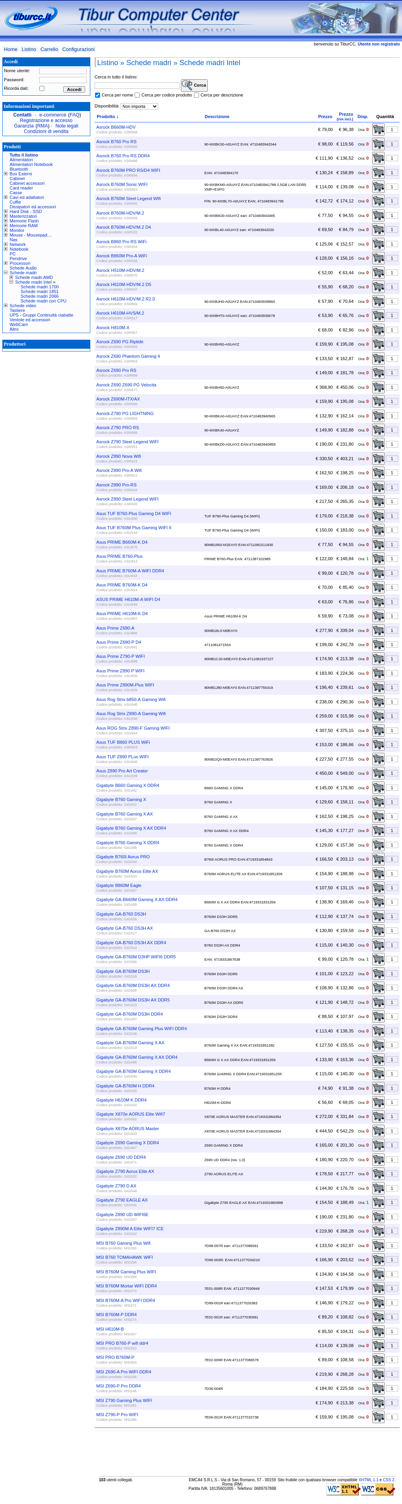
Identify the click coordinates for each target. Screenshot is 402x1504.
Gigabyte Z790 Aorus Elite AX (125, 1171)
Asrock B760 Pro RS (116, 141)
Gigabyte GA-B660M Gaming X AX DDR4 (136, 899)
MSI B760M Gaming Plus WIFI (126, 1271)
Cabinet (17, 178)
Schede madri (23, 272)
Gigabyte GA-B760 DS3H (121, 914)
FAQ (75, 115)
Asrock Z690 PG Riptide (119, 341)
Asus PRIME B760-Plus (119, 556)
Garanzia (24, 126)
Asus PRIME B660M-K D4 (122, 542)
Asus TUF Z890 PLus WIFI (122, 756)
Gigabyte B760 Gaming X (121, 799)
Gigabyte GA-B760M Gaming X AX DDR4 (136, 1057)
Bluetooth (19, 169)
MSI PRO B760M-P (115, 1357)
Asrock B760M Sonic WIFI (122, 184)
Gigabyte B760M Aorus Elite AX (127, 871)
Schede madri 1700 (40, 286)
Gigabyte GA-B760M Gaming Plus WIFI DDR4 (141, 1028)
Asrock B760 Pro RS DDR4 (123, 155)
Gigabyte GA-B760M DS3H (123, 971)
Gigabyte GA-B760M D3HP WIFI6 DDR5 (135, 956)
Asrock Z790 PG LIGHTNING (124, 413)
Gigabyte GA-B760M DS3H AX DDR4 (133, 985)
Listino (29, 49)
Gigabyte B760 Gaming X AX (124, 814)
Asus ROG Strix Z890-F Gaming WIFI (133, 728)
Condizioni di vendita (46, 131)
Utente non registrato (379, 44)
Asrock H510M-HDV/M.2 (120, 270)
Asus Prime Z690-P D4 (118, 642)
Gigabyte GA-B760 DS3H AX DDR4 (131, 942)
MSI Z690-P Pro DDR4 (118, 1386)
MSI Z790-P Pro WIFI (117, 1414)
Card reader (21, 188)
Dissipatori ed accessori (33, 206)
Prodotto (106, 116)
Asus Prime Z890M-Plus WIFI (125, 685)
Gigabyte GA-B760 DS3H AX (124, 928)
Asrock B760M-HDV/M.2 (120, 213)
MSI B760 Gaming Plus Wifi (123, 1243)
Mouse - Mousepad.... (31, 235)
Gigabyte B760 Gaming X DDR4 (127, 842)
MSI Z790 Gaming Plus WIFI (124, 1400)
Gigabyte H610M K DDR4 (121, 1100)
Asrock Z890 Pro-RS (116, 485)
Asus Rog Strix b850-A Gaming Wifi (131, 699)
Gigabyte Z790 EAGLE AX (122, 1200)
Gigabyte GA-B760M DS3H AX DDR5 (133, 1000)
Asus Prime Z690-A (115, 628)
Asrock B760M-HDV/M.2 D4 (123, 227)
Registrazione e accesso (46, 120)
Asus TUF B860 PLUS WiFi (123, 742)
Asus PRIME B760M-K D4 (122, 585)
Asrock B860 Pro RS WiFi (121, 241)
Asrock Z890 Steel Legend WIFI (127, 499)
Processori (20, 263)
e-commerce (52, 115)
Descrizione (217, 116)
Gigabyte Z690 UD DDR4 (121, 1157)
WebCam (19, 324)
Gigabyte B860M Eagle (118, 885)
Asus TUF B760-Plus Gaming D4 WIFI (133, 513)
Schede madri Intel (33, 282)
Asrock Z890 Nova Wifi (118, 456)
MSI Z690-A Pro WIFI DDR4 (123, 1371)
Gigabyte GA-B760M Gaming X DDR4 (133, 1071)
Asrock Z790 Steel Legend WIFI (127, 441)
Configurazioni (78, 49)
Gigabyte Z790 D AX (116, 1186)
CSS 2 (388, 1480)
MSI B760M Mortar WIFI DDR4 (126, 1286)
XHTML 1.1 (368, 1480)
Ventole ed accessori (30, 319)
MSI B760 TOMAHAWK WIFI (124, 1257)
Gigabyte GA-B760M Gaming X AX (130, 1042)
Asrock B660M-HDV (115, 127)
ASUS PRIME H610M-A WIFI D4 (128, 599)
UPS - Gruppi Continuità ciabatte (41, 315)
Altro (14, 329)
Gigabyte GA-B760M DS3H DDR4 (129, 1014)
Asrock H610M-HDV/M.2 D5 (123, 284)
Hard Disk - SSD (26, 211)
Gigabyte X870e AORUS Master (127, 1128)
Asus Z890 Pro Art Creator (122, 770)
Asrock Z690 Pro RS (116, 370)
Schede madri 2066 (40, 296)
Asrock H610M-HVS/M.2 (120, 313)
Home (10, 49)
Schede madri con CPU (44, 301)
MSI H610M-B (110, 1329)
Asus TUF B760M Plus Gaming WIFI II (133, 527)
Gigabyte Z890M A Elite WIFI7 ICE (130, 1228)
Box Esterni (21, 173)
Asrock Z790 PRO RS (117, 427)
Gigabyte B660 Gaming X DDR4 (127, 785)
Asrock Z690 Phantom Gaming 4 (128, 356)
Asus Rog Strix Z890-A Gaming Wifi (131, 713)
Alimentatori (21, 159)
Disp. (363, 116)
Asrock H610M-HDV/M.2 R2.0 (125, 299)
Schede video (23, 305)
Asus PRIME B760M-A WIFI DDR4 (130, 570)
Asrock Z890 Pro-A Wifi (119, 470)
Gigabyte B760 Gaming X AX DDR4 (131, 828)
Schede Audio (23, 268)
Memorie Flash (24, 220)
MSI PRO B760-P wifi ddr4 (122, 1343)
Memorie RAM (24, 225)
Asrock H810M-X (113, 327)
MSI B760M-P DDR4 (116, 1314)
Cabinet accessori (27, 183)
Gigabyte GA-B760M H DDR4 (125, 1085)
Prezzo (325, 116)
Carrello (49, 49)
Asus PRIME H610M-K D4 (122, 613)
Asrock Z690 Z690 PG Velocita (126, 384)
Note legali (66, 126)
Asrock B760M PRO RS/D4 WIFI (128, 170)
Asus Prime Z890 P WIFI (120, 670)
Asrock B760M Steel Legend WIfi (128, 198)
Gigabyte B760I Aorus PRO (123, 856)
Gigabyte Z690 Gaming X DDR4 (127, 1142)
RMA (42, 126)
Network (18, 244)
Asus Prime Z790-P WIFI (120, 656)
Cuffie (15, 202)
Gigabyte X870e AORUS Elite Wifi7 (130, 1114)
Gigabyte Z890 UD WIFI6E (122, 1214)
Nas (14, 239)
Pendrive (18, 258)
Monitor (17, 230)
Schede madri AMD (34, 277)
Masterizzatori (23, 216)
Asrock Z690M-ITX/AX (118, 399)
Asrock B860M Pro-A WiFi (121, 255)
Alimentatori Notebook (31, 164)
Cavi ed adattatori (27, 197)
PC (13, 253)
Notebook (19, 249)
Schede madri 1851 (40, 291)
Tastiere (17, 310)
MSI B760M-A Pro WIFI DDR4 (125, 1300)
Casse (16, 192)
